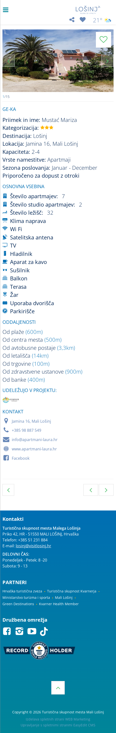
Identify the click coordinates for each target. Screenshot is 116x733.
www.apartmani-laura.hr (34, 449)
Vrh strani (58, 687)
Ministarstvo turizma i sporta (26, 597)
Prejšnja (90, 490)
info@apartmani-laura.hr (35, 439)
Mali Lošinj (64, 597)
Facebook (20, 458)
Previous (8, 60)
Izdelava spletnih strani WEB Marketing (58, 719)
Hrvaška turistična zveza (22, 591)
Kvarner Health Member (59, 604)
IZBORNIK (6, 10)
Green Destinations (18, 604)
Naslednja (106, 490)
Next (107, 60)
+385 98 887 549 (26, 430)
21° (102, 20)
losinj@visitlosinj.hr (33, 546)
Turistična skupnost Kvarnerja (71, 591)
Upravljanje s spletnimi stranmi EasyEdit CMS (58, 725)
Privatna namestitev (8, 490)
